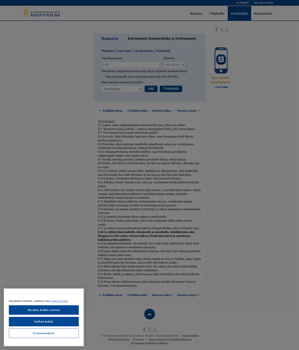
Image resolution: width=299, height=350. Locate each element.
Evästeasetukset (43, 333)
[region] (43, 317)
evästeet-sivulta (59, 300)
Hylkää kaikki (43, 321)
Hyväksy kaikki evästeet (44, 309)
